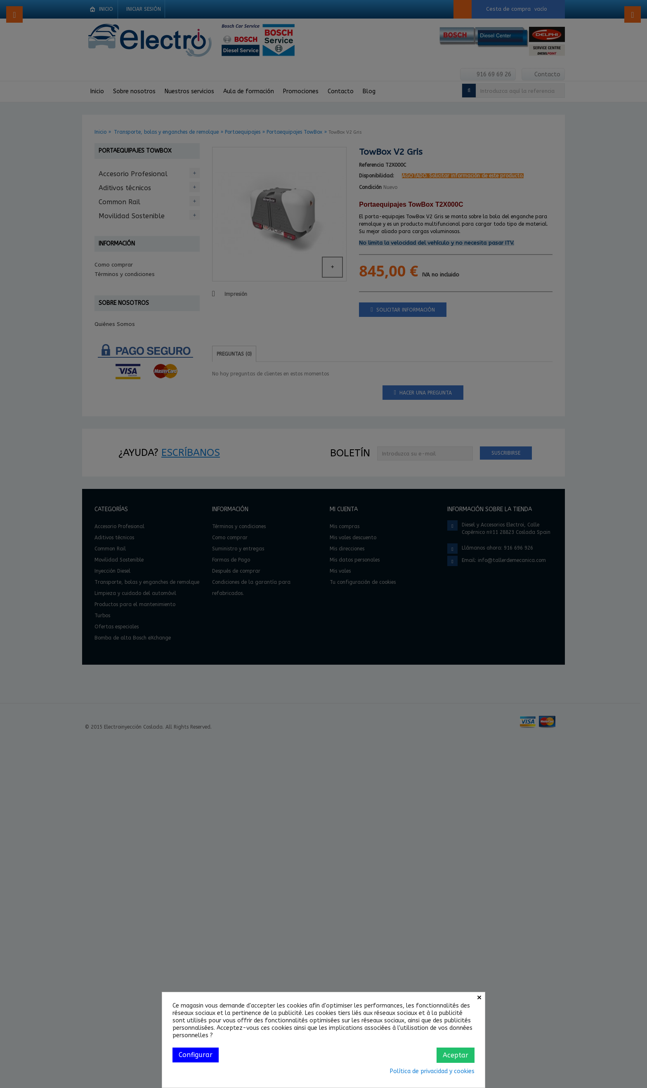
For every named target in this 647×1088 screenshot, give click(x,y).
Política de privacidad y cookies (432, 1071)
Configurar (196, 1055)
